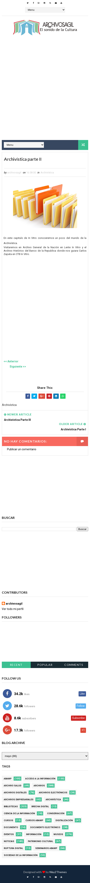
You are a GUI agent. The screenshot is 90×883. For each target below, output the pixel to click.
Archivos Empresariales (18, 799)
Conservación (55, 813)
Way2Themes (58, 872)
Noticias (9, 841)
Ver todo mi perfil (12, 609)
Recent (16, 664)
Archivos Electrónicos (53, 792)
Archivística (47, 172)
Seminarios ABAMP (46, 848)
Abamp (8, 778)
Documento (11, 827)
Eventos (9, 834)
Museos (58, 834)
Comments (73, 664)
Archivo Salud (12, 785)
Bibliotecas (11, 806)
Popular (45, 664)
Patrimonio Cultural (40, 841)
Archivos (39, 785)
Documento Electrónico (45, 827)
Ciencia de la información (19, 813)
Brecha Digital (40, 806)
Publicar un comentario (21, 449)
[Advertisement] (45, 91)
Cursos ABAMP (34, 820)
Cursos (8, 820)
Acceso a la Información (40, 778)
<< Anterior (11, 361)
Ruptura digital (13, 848)
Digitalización (64, 820)
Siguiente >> (18, 366)
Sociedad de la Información (20, 855)
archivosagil (14, 603)
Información (33, 834)
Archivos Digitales (15, 792)
